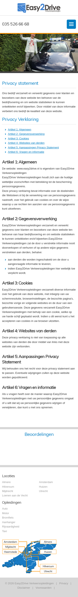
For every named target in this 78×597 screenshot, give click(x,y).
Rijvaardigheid (10, 526)
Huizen (43, 486)
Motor (5, 513)
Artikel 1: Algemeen (19, 129)
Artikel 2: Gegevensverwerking (26, 133)
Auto (5, 508)
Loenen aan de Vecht (15, 495)
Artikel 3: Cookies (18, 138)
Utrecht (43, 491)
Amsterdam (46, 482)
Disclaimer (23, 587)
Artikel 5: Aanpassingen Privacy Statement (33, 147)
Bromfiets (8, 517)
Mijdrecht (7, 491)
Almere (6, 482)
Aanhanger (8, 522)
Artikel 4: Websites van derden (26, 142)
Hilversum (8, 486)
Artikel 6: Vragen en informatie (26, 151)
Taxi (4, 531)
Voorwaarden (44, 587)
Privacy (63, 583)
